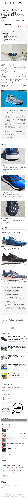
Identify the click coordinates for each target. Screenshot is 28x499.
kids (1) (19, 470)
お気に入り (20, 26)
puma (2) (5, 472)
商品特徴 (5, 33)
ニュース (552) (5, 390)
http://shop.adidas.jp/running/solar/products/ (11, 72)
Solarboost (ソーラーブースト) (10, 37)
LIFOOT (25, 343)
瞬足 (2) (5, 475)
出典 (4, 40)
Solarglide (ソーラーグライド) (10, 39)
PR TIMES (10, 137)
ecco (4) (12, 470)
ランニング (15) (16, 387)
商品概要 (5, 35)
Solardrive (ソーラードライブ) (10, 36)
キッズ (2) (12, 472)
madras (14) (6, 467)
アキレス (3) (14, 467)
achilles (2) (5, 470)
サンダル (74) (20, 472)
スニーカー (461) (6, 387)
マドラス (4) (22, 467)
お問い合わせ (3, 487)
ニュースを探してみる (14, 420)
